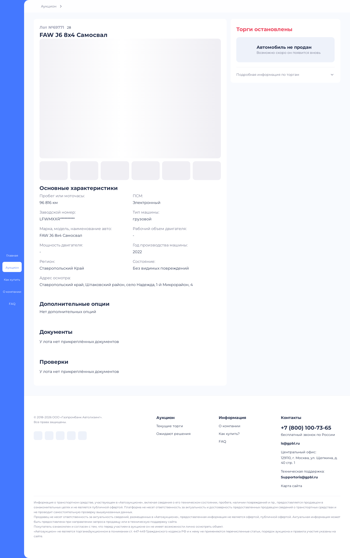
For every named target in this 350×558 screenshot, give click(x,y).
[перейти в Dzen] (60, 435)
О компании (229, 426)
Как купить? (229, 434)
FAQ (222, 441)
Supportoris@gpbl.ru (299, 477)
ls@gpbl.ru (290, 443)
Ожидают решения (173, 434)
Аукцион (48, 6)
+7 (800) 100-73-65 (306, 428)
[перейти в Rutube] (71, 435)
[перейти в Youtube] (82, 435)
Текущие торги (169, 426)
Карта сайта (291, 486)
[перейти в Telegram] (49, 435)
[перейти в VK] (38, 435)
